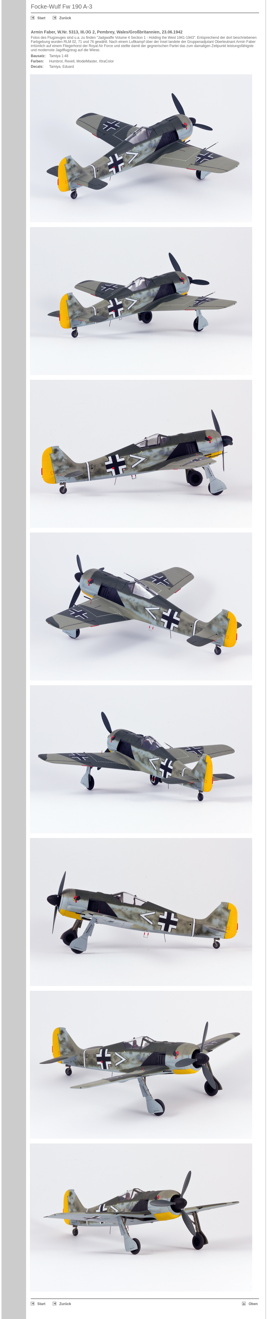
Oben (253, 1304)
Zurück (65, 18)
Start (41, 18)
